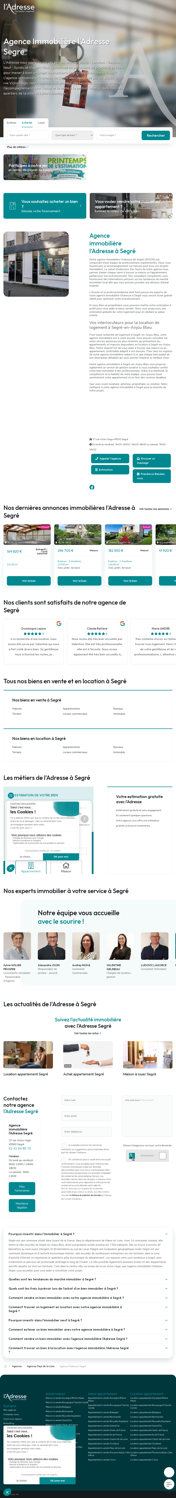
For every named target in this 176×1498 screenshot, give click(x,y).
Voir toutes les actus (88, 1033)
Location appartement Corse (144, 1459)
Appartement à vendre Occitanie (103, 1443)
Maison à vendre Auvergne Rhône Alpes (65, 1398)
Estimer (11, 122)
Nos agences (9, 1410)
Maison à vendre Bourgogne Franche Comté (67, 1402)
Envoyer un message (146, 460)
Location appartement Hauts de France (149, 1430)
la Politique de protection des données (85, 1195)
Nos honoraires (22, 1188)
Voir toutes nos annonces (156, 509)
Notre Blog (8, 1423)
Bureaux (118, 708)
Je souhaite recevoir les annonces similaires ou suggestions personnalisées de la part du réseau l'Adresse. (85, 1149)
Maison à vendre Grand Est (59, 1420)
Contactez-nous (11, 1414)
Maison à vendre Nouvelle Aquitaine (63, 1415)
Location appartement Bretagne (145, 1412)
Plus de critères (18, 147)
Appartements (71, 708)
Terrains (16, 714)
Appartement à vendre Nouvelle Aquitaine (108, 1421)
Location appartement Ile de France (147, 1434)
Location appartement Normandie (146, 1417)
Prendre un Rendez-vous (151, 476)
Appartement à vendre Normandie (104, 1417)
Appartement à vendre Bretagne (103, 1412)
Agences (17, 1366)
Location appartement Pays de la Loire (148, 1448)
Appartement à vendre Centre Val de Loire (108, 1439)
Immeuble (119, 714)
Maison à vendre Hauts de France (62, 1424)
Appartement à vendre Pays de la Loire (106, 1448)
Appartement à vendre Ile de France (105, 1434)
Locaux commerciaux (75, 714)
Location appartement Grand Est (146, 1425)
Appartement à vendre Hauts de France (106, 1430)
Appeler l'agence (108, 458)
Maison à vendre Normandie (59, 1411)
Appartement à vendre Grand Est (103, 1425)
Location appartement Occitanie (145, 1443)
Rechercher (156, 135)
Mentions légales (22, 1205)
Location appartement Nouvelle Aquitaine (150, 1421)
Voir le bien (29, 580)
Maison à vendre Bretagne (58, 1407)
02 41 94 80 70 (20, 1148)
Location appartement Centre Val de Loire (150, 1439)
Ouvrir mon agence (12, 1419)
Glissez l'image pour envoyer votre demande (147, 1145)
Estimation (104, 469)
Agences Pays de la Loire (40, 1366)
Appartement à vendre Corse (102, 1459)
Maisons (17, 708)
